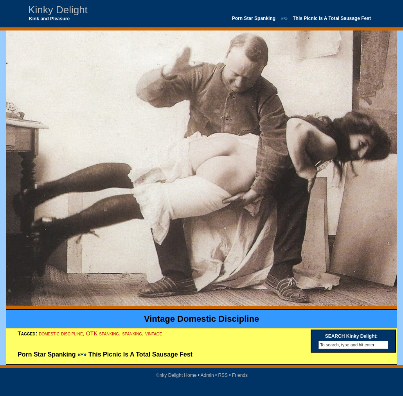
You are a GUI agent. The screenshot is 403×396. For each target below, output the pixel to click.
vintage (153, 333)
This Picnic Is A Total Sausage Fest (332, 18)
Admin (207, 375)
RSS (223, 375)
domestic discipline (61, 333)
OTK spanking (102, 333)
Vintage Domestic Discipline (201, 319)
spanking (132, 333)
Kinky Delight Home (175, 375)
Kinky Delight (58, 10)
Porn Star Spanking (253, 18)
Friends (240, 375)
